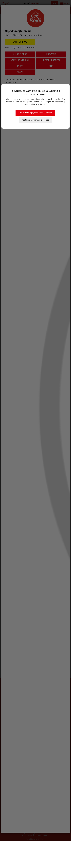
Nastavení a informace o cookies (35, 120)
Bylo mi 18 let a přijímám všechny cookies (35, 113)
